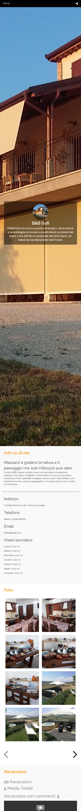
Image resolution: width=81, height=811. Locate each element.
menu (6, 3)
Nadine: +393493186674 (15, 519)
